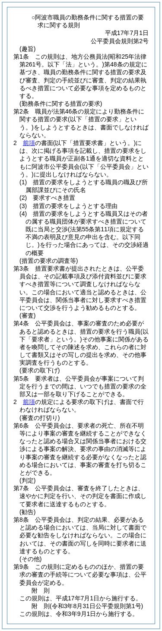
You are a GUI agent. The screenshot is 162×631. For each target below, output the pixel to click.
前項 (29, 142)
